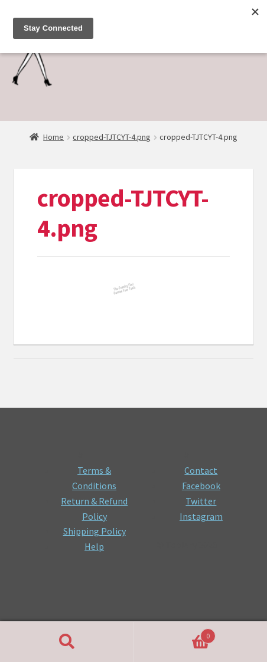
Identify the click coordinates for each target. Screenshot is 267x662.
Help (94, 546)
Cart (175, 633)
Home (53, 137)
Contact (200, 470)
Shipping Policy (94, 531)
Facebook (201, 485)
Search (67, 642)
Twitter (200, 501)
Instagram (201, 516)
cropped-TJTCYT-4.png (112, 137)
